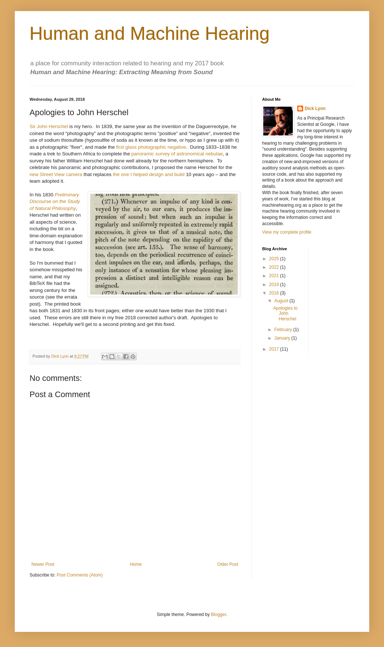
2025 (274, 258)
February (283, 329)
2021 (274, 275)
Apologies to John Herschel (285, 313)
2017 (274, 349)
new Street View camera (56, 174)
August (281, 300)
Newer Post (42, 564)
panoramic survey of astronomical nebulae (177, 153)
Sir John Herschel (49, 126)
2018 (274, 293)
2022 (274, 267)
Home (136, 564)
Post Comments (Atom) (79, 575)
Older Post (227, 564)
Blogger (218, 614)
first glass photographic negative (151, 147)
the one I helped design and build (149, 174)
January (282, 338)
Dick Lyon (315, 108)
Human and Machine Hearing (150, 33)
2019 (274, 284)
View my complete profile (286, 232)
